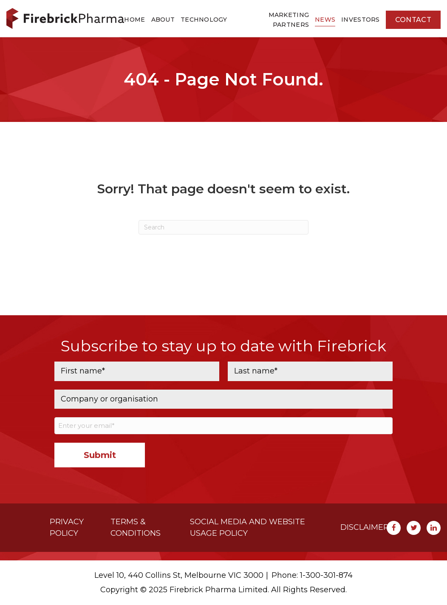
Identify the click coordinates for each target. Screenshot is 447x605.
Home (134, 19)
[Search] (223, 227)
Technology (204, 19)
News (325, 19)
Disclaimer (364, 527)
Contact (413, 20)
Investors (360, 19)
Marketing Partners (289, 19)
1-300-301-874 (326, 575)
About (163, 19)
